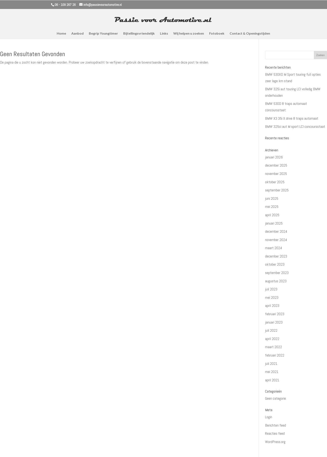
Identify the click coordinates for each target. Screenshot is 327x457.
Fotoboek (216, 33)
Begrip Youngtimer (103, 33)
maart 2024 (273, 247)
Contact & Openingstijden (250, 33)
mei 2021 (271, 371)
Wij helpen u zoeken (188, 33)
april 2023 (272, 305)
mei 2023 (271, 297)
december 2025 (276, 165)
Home (61, 33)
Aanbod (77, 33)
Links (164, 33)
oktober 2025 (274, 182)
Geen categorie (275, 398)
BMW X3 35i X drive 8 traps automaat (291, 118)
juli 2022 (271, 330)
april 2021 (272, 380)
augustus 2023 (276, 281)
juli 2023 (271, 289)
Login (268, 416)
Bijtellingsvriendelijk (139, 33)
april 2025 (272, 214)
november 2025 (276, 173)
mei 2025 (271, 206)
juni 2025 (271, 198)
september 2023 (277, 272)
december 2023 (276, 256)
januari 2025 (274, 223)
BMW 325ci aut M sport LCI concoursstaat (295, 126)
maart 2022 (273, 346)
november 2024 (276, 239)
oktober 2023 (274, 264)
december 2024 (276, 231)
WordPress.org (275, 441)
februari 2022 (274, 355)
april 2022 (272, 338)
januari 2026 (274, 157)
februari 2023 (274, 313)
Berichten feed (275, 425)
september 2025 (277, 190)
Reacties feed (275, 433)
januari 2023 (274, 322)
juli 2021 (271, 363)
